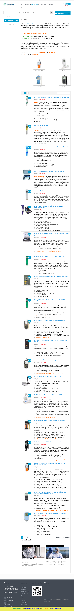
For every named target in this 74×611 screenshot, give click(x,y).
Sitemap (29, 8)
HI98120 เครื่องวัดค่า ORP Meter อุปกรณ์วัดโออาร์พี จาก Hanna (50, 257)
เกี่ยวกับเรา (23, 8)
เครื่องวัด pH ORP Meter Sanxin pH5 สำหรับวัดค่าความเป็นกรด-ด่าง (51, 147)
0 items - (64, 5)
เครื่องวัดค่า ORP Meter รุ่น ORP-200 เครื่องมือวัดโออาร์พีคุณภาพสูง (51, 97)
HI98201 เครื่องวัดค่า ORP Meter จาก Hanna (45, 191)
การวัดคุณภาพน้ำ (37, 546)
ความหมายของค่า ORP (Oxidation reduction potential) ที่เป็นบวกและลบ (32, 559)
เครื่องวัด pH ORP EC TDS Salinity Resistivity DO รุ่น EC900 (50, 513)
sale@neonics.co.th (8, 604)
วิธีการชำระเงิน (25, 598)
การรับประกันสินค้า (42, 4)
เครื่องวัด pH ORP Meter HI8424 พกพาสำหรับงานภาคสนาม (49, 420)
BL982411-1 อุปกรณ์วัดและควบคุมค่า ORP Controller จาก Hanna (51, 276)
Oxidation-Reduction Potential (34, 24)
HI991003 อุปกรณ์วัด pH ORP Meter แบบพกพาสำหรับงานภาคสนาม (51, 442)
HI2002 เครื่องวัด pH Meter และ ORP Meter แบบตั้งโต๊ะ (48, 394)
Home (4, 16)
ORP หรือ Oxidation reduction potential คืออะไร (57, 558)
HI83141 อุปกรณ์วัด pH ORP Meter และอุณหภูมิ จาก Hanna (49, 320)
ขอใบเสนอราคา (50, 4)
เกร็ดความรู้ (28, 4)
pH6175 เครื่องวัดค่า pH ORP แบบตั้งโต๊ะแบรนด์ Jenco (48, 376)
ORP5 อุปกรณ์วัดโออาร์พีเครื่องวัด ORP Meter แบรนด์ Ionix (49, 171)
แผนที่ (23, 600)
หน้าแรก (22, 4)
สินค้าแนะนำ (34, 4)
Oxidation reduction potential (28, 546)
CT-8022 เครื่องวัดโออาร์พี (41, 125)
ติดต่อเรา (24, 589)
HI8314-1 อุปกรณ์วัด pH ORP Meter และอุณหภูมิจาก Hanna (49, 360)
